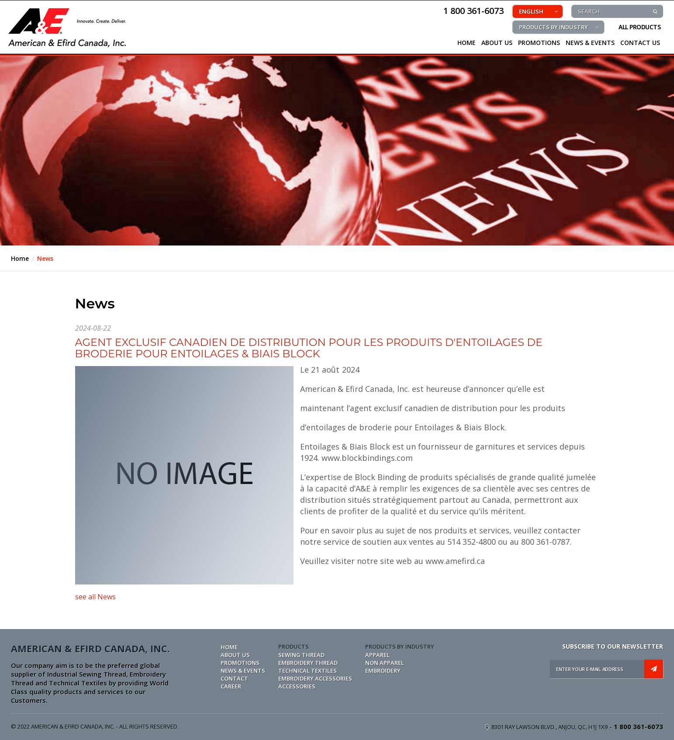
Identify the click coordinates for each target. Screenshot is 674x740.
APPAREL (377, 655)
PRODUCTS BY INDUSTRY (553, 27)
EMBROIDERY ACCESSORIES (315, 678)
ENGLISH (531, 11)
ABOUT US (235, 655)
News (45, 258)
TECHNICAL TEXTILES (307, 670)
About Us (496, 42)
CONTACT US (640, 42)
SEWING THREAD (301, 655)
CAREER (231, 686)
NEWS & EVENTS (590, 42)
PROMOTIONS (539, 42)
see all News (95, 597)
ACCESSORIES (296, 686)
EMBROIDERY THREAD (308, 663)
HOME (466, 42)
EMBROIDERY (383, 670)
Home (20, 258)
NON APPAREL (384, 663)
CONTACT (234, 678)
